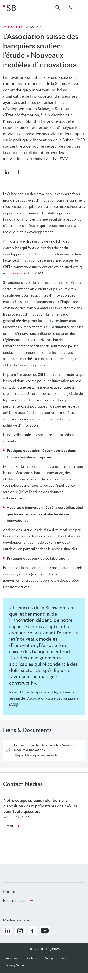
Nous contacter (15, 900)
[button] (7, 172)
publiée (17, 273)
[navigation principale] (82, 8)
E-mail (8, 826)
